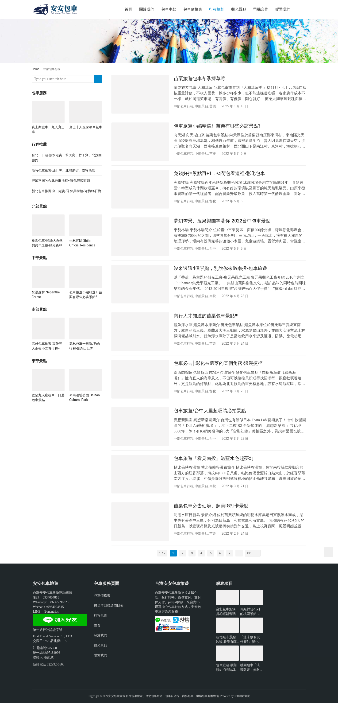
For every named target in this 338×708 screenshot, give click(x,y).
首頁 (128, 9)
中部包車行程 (183, 106)
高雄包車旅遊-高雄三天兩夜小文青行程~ (47, 346)
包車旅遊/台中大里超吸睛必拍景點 (210, 414)
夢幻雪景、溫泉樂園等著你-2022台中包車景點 (222, 222)
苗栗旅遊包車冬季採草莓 (199, 78)
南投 (212, 298)
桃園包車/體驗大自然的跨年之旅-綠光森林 (47, 243)
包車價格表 (192, 9)
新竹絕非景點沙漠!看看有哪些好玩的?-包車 (227, 644)
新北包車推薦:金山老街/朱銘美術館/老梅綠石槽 (66, 191)
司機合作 (260, 9)
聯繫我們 (282, 9)
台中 (212, 250)
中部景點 (201, 106)
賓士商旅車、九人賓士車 (48, 129)
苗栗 (212, 106)
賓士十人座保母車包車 (85, 127)
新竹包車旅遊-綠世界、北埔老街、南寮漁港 (63, 170)
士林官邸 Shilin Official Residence (82, 243)
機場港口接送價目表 (108, 610)
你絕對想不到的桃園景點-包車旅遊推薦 (250, 617)
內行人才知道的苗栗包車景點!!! (206, 318)
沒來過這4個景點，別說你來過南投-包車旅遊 (220, 270)
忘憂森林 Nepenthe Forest (46, 294)
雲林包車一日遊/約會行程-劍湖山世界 (84, 346)
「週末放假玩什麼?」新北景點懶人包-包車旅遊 (250, 644)
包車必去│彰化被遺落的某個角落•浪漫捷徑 (218, 366)
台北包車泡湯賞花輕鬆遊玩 (226, 617)
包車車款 (168, 9)
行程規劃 (216, 9)
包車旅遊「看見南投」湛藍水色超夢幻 (214, 462)
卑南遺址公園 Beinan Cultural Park (84, 397)
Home (35, 69)
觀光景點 (238, 9)
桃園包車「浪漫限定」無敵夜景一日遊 (250, 672)
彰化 (212, 202)
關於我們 (146, 9)
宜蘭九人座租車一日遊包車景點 (48, 397)
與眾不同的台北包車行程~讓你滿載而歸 (61, 181)
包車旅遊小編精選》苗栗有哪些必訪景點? (217, 126)
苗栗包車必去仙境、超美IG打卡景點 (211, 510)
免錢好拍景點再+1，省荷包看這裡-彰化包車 (219, 174)
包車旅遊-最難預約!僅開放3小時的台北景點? (227, 672)
